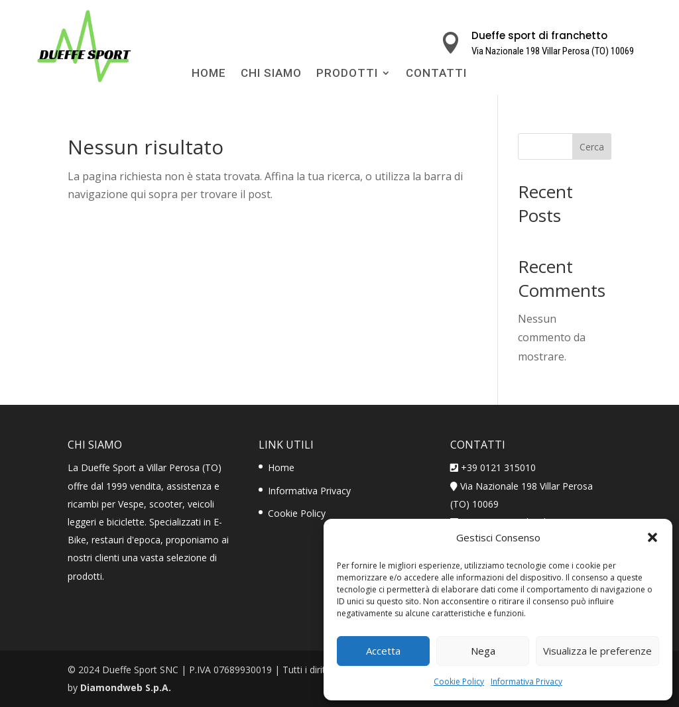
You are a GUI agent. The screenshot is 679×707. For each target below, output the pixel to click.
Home (209, 74)
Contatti (436, 74)
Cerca (592, 146)
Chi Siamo (271, 74)
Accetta (383, 650)
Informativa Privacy (526, 681)
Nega (483, 650)
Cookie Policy (459, 681)
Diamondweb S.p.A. (125, 687)
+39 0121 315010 (498, 467)
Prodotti (347, 74)
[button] (652, 537)
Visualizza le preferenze (597, 650)
